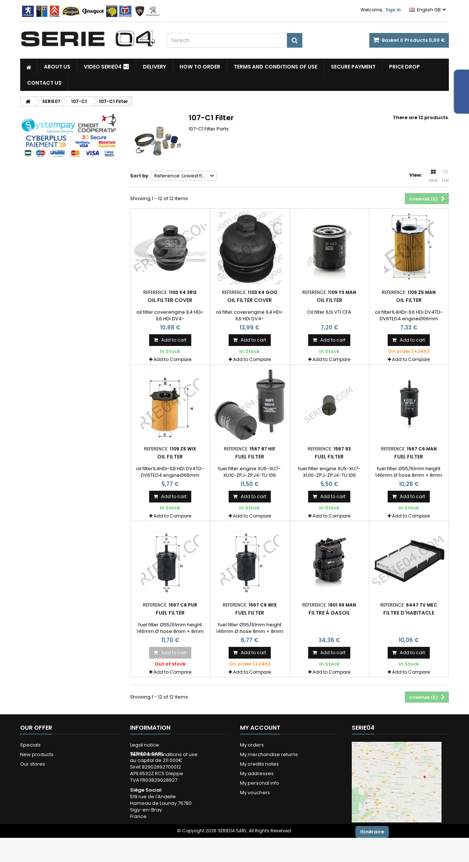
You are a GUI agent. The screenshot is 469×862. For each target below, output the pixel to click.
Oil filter (329, 300)
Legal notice (144, 744)
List (445, 176)
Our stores (32, 763)
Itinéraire (372, 831)
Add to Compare (172, 359)
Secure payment (353, 66)
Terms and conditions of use (275, 66)
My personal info (259, 783)
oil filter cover (170, 300)
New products (36, 754)
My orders (252, 744)
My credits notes (259, 763)
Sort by (139, 175)
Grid (433, 176)
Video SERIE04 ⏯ (106, 66)
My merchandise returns (269, 754)
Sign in (393, 10)
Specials (30, 744)
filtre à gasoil (329, 612)
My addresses (257, 773)
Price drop (404, 66)
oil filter (409, 300)
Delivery (154, 66)
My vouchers (255, 792)
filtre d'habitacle (408, 612)
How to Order (200, 66)
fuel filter (249, 456)
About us (57, 66)
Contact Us (44, 82)
